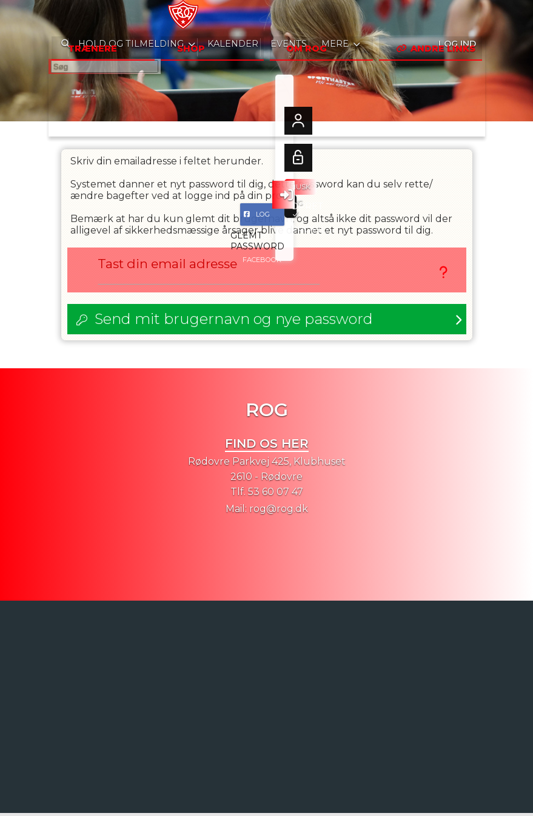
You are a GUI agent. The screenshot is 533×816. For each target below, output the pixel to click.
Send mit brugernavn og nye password (234, 322)
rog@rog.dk (278, 512)
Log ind (456, 18)
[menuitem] (67, 18)
